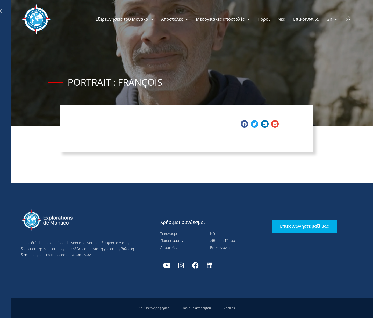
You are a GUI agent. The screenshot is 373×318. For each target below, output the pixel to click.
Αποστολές (174, 19)
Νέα (281, 19)
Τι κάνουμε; (169, 233)
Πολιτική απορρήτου (196, 308)
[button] (348, 19)
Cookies (229, 308)
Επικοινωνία (306, 19)
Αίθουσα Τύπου (222, 240)
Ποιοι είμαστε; (171, 240)
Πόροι (263, 19)
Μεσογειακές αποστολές (223, 19)
